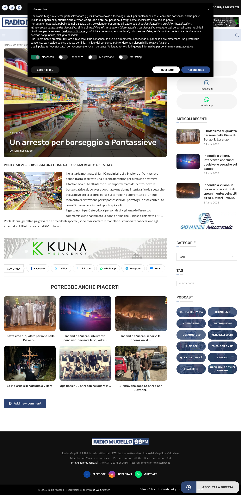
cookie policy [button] (165, 20)
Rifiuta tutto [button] (166, 69)
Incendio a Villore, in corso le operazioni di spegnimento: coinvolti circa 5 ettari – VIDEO (220, 193)
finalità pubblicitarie (73, 31)
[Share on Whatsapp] (108, 268)
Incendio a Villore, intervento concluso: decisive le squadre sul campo (219, 162)
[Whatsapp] (19, 7)
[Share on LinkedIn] (84, 268)
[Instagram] (12, 7)
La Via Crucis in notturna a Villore (30, 386)
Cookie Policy (168, 489)
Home (7, 44)
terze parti (86, 23)
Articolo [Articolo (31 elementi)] (186, 288)
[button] (208, 9)
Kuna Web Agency (99, 489)
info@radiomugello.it (84, 462)
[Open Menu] (3, 35)
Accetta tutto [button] (196, 69)
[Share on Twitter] (61, 268)
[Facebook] (5, 7)
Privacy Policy (147, 489)
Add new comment (25, 403)
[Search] (237, 35)
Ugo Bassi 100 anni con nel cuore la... (85, 386)
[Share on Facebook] (38, 268)
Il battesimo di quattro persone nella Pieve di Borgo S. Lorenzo (220, 135)
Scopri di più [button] (45, 69)
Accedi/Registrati (223, 7)
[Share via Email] (155, 268)
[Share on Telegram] (133, 268)
